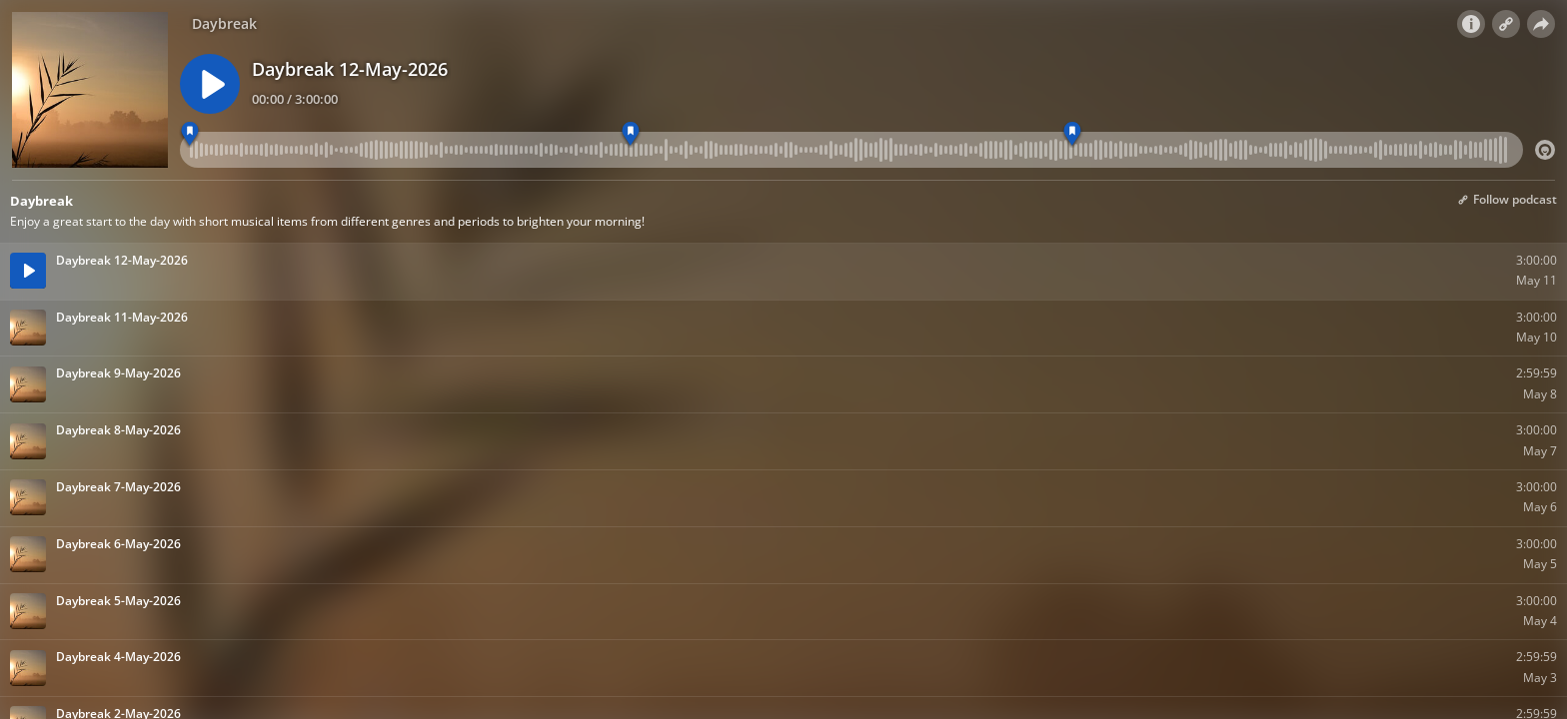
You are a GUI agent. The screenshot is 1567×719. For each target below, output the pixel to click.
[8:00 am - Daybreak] (1071, 134)
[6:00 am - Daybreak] (190, 134)
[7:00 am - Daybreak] (631, 134)
